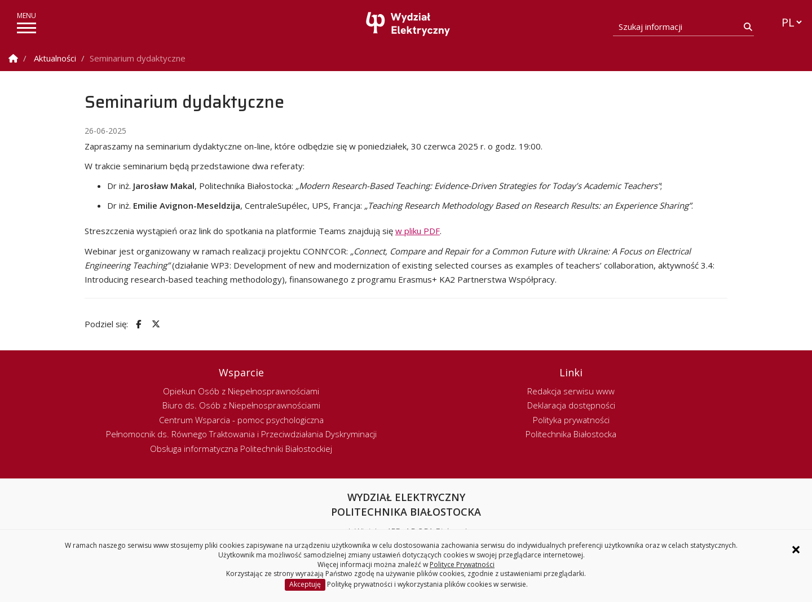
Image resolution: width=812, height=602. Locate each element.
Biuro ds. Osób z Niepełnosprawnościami (241, 405)
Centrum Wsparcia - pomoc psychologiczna (241, 419)
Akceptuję (305, 584)
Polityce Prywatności (462, 564)
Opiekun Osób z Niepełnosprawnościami (241, 391)
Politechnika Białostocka (571, 434)
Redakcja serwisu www (571, 391)
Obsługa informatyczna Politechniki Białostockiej (241, 448)
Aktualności (55, 58)
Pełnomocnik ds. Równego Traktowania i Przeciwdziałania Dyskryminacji (241, 434)
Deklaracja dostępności (571, 405)
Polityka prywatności (571, 419)
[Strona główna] (408, 24)
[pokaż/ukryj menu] (26, 28)
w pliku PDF (417, 230)
